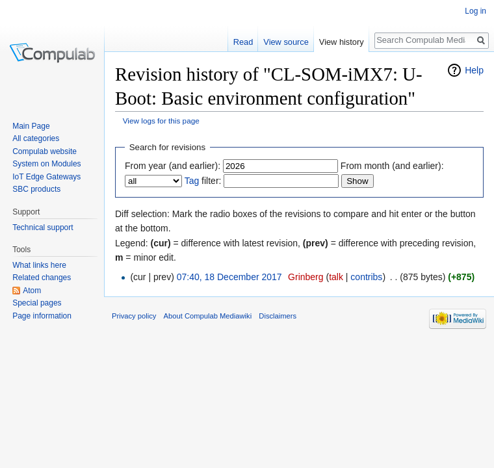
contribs (366, 277)
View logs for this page (161, 120)
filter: (203, 181)
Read (243, 42)
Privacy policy (134, 316)
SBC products (36, 189)
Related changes (41, 277)
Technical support (42, 227)
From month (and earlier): (392, 166)
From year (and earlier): (172, 166)
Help (474, 70)
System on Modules (46, 163)
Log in (475, 11)
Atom (32, 290)
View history (341, 42)
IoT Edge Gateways (46, 176)
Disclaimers (277, 316)
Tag (192, 181)
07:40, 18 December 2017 (229, 277)
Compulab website (44, 151)
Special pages (36, 302)
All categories (35, 138)
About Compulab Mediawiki (208, 316)
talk (336, 277)
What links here (39, 265)
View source (285, 42)
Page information (42, 315)
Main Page (30, 126)
